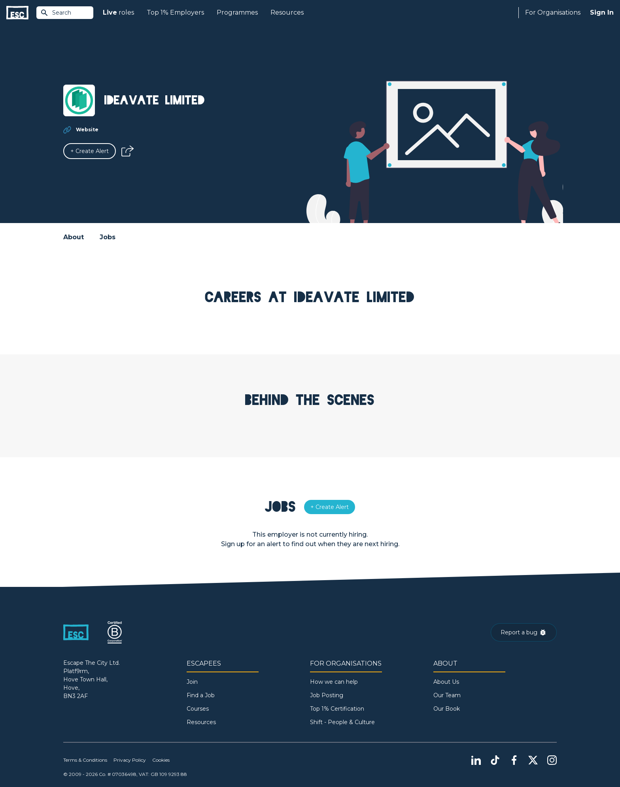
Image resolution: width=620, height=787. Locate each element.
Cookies (161, 760)
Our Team (447, 695)
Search (55, 13)
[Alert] (89, 151)
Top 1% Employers (175, 12)
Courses (198, 708)
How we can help (334, 681)
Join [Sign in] (192, 681)
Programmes (237, 12)
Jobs (107, 237)
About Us (446, 681)
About (73, 237)
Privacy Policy (129, 760)
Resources (287, 12)
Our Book (446, 708)
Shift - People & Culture (342, 722)
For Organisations (552, 12)
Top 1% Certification (337, 708)
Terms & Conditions (85, 760)
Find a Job (201, 695)
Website (87, 129)
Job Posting (326, 695)
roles (118, 12)
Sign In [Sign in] (602, 12)
